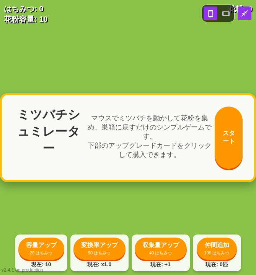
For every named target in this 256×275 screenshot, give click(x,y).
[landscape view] (226, 13)
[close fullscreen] (244, 13)
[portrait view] (210, 13)
